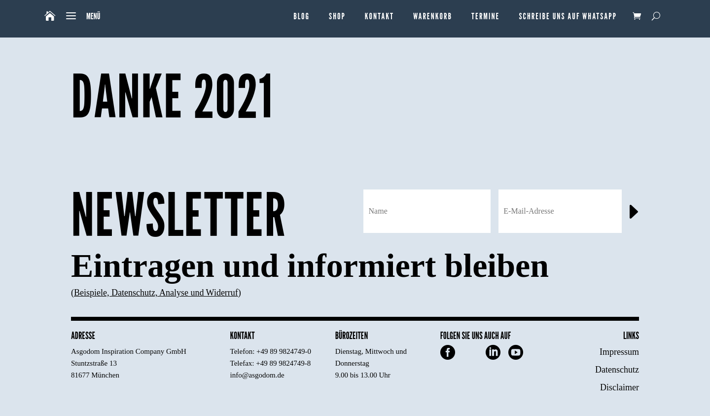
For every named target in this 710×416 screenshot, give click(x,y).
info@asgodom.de (257, 375)
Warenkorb (432, 16)
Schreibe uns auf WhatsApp (568, 16)
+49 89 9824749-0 (283, 351)
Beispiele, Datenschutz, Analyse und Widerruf (156, 293)
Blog (301, 16)
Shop (337, 16)
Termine (485, 16)
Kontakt (379, 16)
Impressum (619, 352)
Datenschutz (617, 370)
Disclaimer (619, 387)
